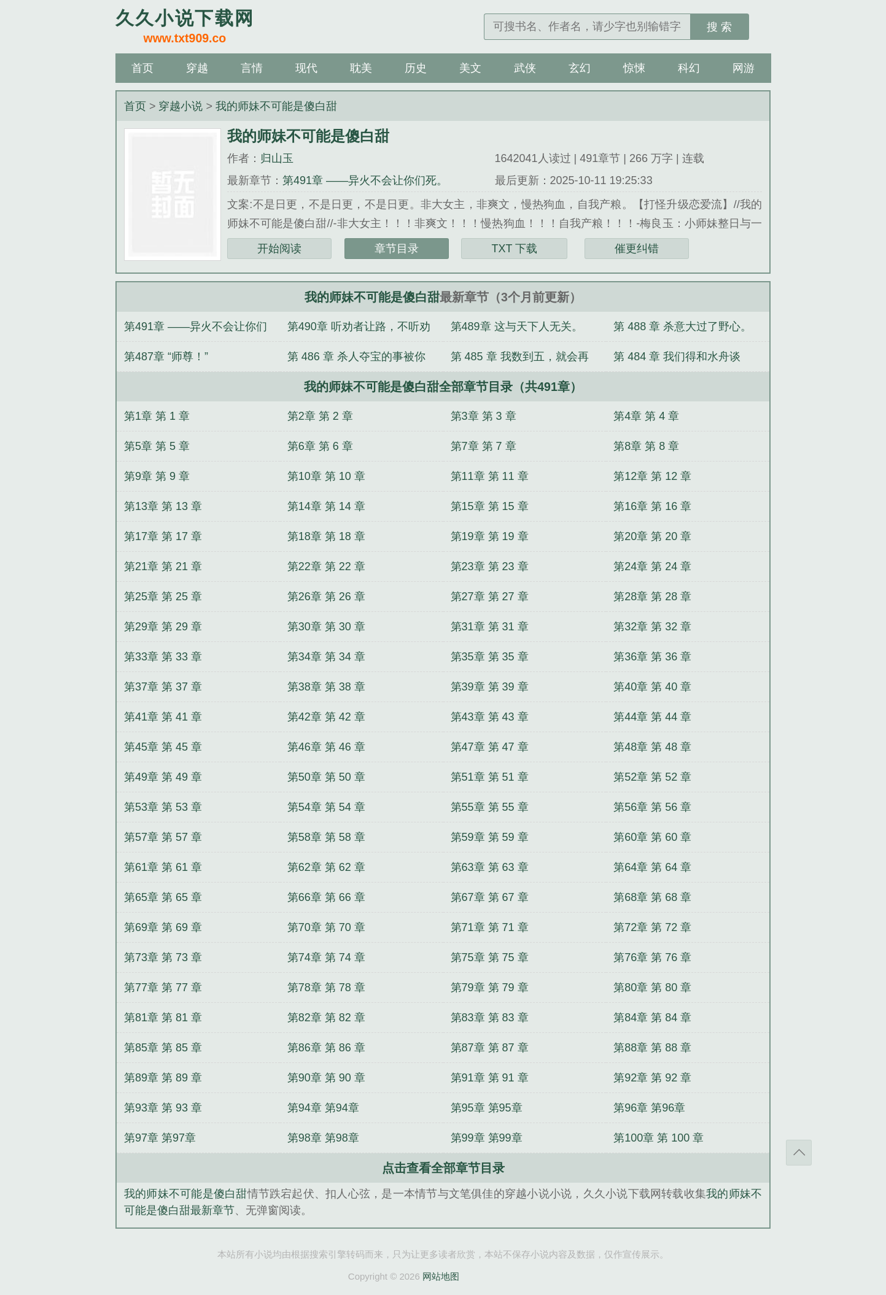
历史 (416, 68)
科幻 (689, 68)
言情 (252, 68)
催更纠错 (637, 248)
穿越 (197, 68)
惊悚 (634, 68)
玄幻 (580, 68)
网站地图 (440, 1276)
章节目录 (397, 248)
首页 (142, 68)
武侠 (525, 68)
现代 (306, 68)
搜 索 (719, 27)
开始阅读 (279, 248)
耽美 (361, 68)
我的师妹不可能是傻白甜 (276, 106)
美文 (470, 68)
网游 (744, 68)
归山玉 (276, 158)
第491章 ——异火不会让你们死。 (365, 180)
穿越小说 (180, 106)
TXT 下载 (514, 248)
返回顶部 (799, 1153)
